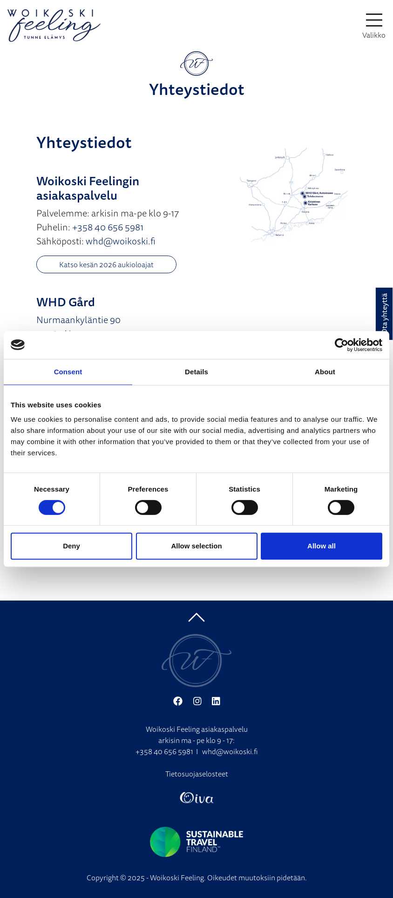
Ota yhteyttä (384, 313)
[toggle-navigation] (374, 26)
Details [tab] (196, 372)
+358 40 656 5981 (107, 227)
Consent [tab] (68, 372)
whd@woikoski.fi (121, 241)
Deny (71, 546)
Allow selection (196, 546)
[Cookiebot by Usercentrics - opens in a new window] (341, 345)
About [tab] (325, 372)
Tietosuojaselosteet (196, 774)
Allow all (321, 546)
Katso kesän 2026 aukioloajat (106, 264)
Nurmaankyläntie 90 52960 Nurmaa (78, 326)
